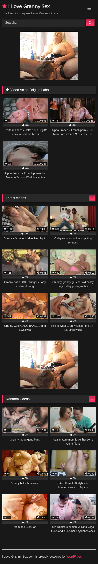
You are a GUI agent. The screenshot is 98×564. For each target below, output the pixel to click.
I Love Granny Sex (26, 6)
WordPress (74, 556)
